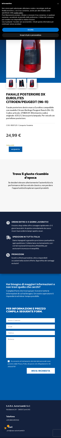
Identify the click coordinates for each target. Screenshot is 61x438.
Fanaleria (30, 125)
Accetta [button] (30, 30)
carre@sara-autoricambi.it (15, 430)
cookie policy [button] (18, 13)
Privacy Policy (22, 364)
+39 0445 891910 (12, 420)
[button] (58, 3)
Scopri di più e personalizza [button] (30, 35)
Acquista (15, 149)
